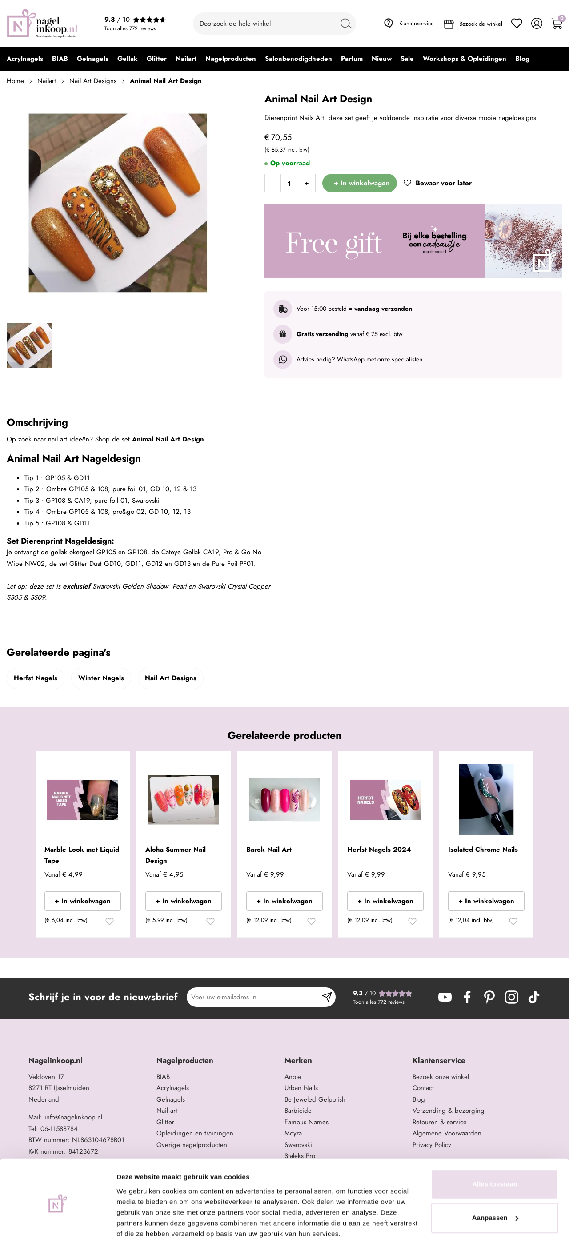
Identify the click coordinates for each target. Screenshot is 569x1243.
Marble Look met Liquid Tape (81, 855)
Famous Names (306, 1122)
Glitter (165, 1122)
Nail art (166, 1110)
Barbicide (298, 1110)
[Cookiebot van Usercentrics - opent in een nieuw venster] (57, 1225)
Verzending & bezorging (449, 1110)
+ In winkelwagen (83, 901)
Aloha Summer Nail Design (175, 855)
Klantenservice (416, 23)
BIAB (163, 1077)
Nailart (46, 81)
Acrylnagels (172, 1088)
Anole (292, 1077)
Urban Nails (301, 1088)
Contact (423, 1088)
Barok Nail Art (269, 849)
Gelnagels (170, 1099)
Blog (419, 1099)
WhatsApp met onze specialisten (379, 359)
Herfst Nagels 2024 (379, 849)
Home (15, 81)
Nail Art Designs (92, 81)
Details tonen (137, 1225)
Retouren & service (440, 1122)
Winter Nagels (101, 678)
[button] (109, 923)
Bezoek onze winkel (441, 1077)
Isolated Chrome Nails (483, 849)
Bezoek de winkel (480, 24)
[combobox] (274, 23)
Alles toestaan (494, 1151)
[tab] (89, 1060)
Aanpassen (495, 1185)
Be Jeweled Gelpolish (314, 1099)
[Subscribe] (327, 997)
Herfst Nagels (35, 678)
